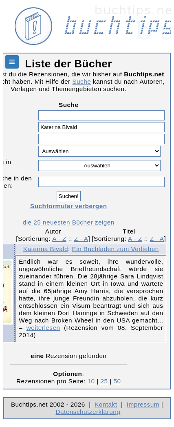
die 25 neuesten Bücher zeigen (69, 222)
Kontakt (106, 404)
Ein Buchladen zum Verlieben (115, 248)
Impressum (143, 404)
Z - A (81, 238)
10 (91, 381)
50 (117, 381)
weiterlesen (43, 327)
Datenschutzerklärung (88, 411)
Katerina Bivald (45, 248)
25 (104, 381)
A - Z (59, 238)
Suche (81, 81)
